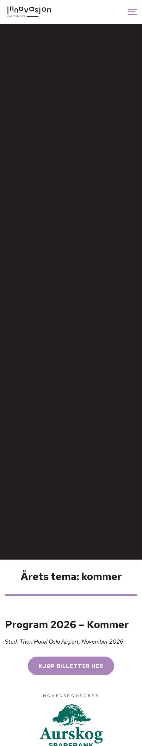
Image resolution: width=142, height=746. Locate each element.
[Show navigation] (132, 12)
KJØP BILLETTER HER (71, 666)
